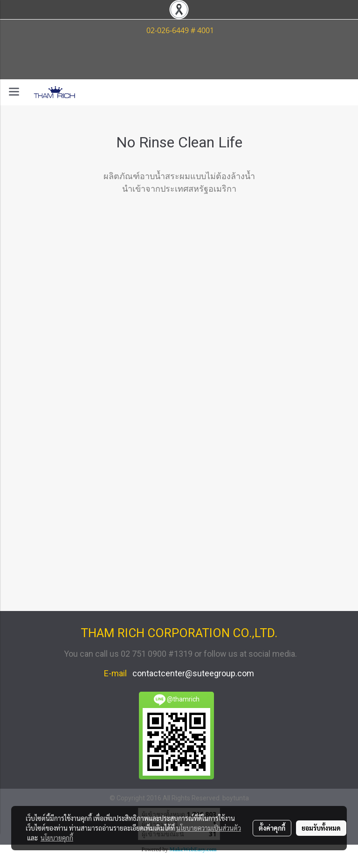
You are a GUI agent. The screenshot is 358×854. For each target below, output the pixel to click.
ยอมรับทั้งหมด (321, 828)
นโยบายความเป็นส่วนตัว (208, 828)
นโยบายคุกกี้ (57, 837)
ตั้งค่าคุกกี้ (272, 828)
